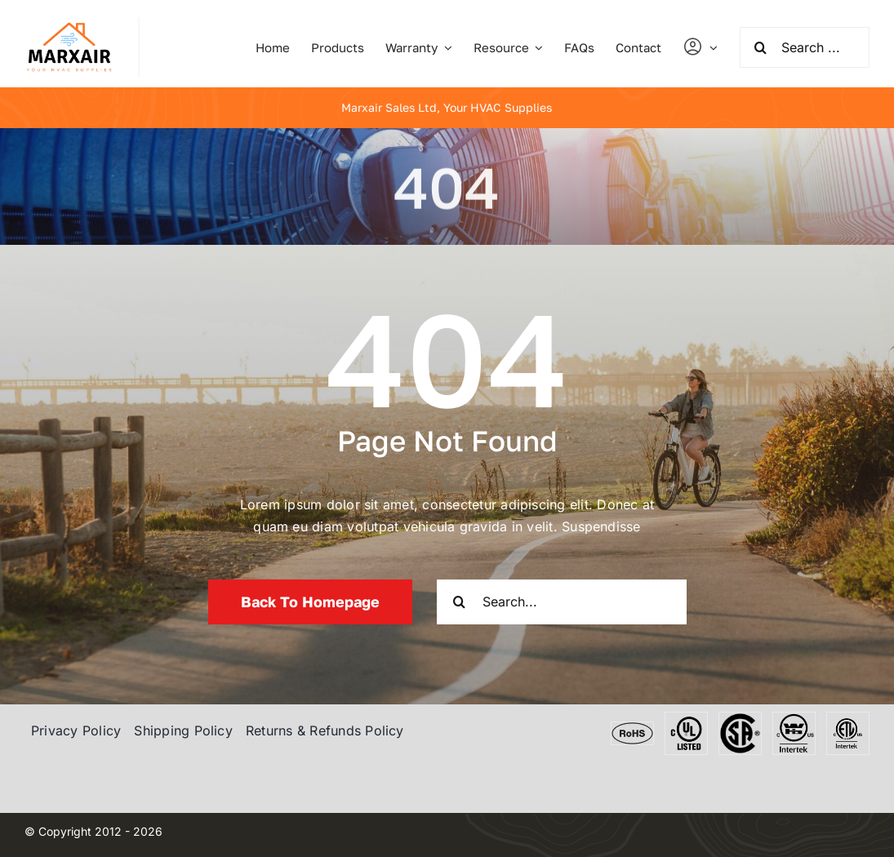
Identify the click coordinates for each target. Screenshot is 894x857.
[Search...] (562, 601)
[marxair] (68, 24)
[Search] (760, 47)
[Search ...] (805, 47)
